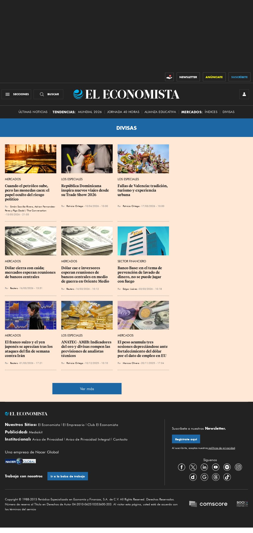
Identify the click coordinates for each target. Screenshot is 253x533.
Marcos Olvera (131, 365)
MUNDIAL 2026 (90, 114)
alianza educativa (160, 114)
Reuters (14, 290)
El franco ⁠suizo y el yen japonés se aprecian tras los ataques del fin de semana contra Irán (29, 351)
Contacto (129, 444)
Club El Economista (109, 427)
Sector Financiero (132, 264)
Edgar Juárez (130, 290)
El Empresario (77, 427)
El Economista (50, 427)
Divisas (228, 114)
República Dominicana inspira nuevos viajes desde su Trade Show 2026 (85, 193)
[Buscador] (50, 95)
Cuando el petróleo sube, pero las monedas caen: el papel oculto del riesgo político (27, 195)
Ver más (87, 391)
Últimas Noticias (33, 114)
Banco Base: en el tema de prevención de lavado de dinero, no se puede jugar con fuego (140, 277)
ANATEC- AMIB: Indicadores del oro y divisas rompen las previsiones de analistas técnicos (86, 351)
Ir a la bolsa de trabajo (68, 481)
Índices (211, 114)
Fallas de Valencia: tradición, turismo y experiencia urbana (143, 193)
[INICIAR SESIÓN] (243, 95)
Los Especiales (72, 181)
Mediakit (36, 435)
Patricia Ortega (74, 208)
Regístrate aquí (187, 442)
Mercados (13, 181)
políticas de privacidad (221, 451)
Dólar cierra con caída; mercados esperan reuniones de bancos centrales (30, 275)
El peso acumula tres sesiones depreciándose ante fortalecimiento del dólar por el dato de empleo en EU (143, 351)
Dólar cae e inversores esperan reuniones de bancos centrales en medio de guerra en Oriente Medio (85, 277)
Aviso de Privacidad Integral (93, 444)
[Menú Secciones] (18, 95)
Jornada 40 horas (123, 114)
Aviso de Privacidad (49, 444)
